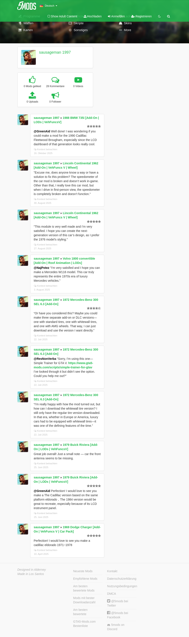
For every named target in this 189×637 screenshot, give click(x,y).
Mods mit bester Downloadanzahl (84, 600)
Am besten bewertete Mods (84, 588)
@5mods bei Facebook (117, 615)
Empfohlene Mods (85, 578)
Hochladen (93, 16)
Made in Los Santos (30, 574)
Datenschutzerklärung (121, 578)
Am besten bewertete (80, 612)
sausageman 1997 (55, 52)
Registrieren (141, 16)
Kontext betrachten (45, 149)
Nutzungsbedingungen (121, 586)
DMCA (111, 593)
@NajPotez (41, 267)
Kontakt (112, 571)
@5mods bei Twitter (117, 603)
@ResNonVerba (45, 358)
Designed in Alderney (31, 569)
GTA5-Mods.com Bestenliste (84, 624)
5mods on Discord (115, 627)
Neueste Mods (82, 571)
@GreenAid (42, 131)
